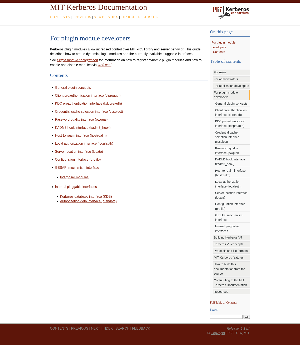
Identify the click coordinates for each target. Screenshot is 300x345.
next (99, 17)
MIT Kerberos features (229, 257)
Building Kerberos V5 (228, 237)
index (112, 17)
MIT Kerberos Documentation (98, 7)
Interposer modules (74, 177)
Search (128, 17)
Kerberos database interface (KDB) (86, 196)
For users (220, 72)
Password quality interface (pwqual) (81, 119)
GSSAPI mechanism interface (77, 167)
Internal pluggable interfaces (76, 187)
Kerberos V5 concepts (228, 244)
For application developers (231, 86)
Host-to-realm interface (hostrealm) (81, 135)
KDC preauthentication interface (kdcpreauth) (88, 103)
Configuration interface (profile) (78, 159)
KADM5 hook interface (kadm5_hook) (83, 127)
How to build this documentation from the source (229, 268)
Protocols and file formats (231, 250)
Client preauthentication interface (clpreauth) (88, 95)
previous (81, 17)
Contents (60, 17)
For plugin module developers (226, 95)
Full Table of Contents (223, 302)
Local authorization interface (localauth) (84, 143)
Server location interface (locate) (79, 151)
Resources (221, 291)
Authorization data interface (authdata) (88, 201)
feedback (148, 17)
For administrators (226, 79)
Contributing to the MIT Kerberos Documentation (230, 282)
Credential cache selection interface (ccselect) (89, 111)
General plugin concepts (73, 87)
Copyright (218, 333)
